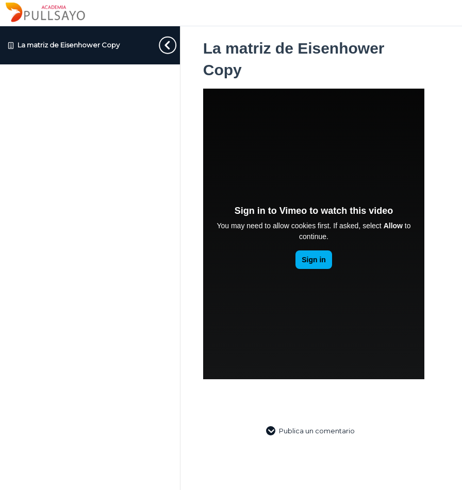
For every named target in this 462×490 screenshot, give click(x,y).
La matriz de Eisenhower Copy (69, 45)
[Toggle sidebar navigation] (159, 45)
